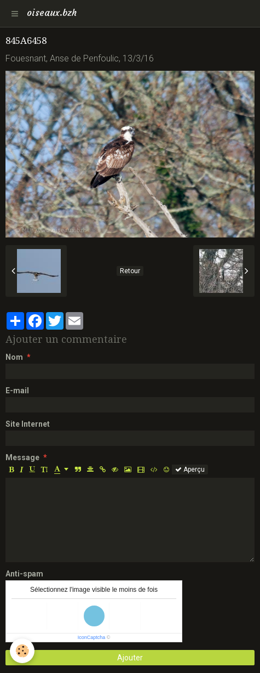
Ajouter (130, 657)
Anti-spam (24, 574)
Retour (130, 271)
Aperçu (190, 469)
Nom (14, 357)
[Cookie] (22, 650)
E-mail (17, 390)
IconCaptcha (92, 637)
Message (22, 457)
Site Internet (27, 424)
